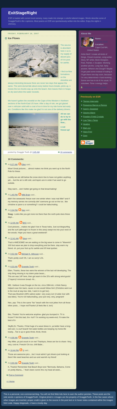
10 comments (66, 152)
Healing (86, 124)
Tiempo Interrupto (90, 101)
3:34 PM (13, 210)
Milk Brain (26, 195)
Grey (85, 136)
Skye (25, 238)
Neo (23, 210)
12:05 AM (14, 223)
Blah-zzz (87, 128)
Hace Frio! (87, 132)
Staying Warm (89, 113)
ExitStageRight (22, 13)
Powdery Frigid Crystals (93, 117)
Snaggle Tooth (28, 267)
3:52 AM (13, 254)
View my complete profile (95, 87)
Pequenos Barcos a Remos (95, 105)
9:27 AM (13, 164)
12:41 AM (14, 238)
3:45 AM (35, 152)
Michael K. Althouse (30, 254)
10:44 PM (14, 350)
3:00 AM (13, 363)
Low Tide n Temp (90, 120)
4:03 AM (13, 267)
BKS (24, 223)
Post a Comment (16, 375)
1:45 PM (13, 195)
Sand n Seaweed (90, 109)
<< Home (10, 381)
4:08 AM (13, 338)
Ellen (24, 164)
